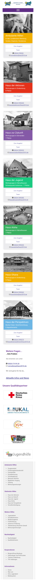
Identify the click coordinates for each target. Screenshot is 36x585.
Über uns (10, 572)
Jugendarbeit (12, 515)
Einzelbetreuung (12, 474)
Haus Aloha (11, 501)
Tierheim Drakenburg (14, 557)
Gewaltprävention (13, 517)
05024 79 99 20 (13, 364)
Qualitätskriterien (13, 540)
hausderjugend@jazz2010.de (18, 200)
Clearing (10, 482)
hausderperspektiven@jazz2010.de (18, 342)
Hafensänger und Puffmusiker (17, 555)
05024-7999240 (18, 103)
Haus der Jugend (13, 499)
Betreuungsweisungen (14, 484)
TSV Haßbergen (12, 559)
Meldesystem (12, 576)
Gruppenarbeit (12, 468)
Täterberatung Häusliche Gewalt (17, 525)
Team (18, 50)
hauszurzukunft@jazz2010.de (18, 152)
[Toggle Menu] (18, 10)
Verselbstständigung (14, 505)
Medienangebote (13, 519)
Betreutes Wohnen (13, 478)
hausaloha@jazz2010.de (18, 247)
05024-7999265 (18, 292)
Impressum (20, 583)
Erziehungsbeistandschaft (15, 470)
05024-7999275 (18, 340)
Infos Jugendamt (13, 574)
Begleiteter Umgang (14, 480)
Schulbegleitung (12, 476)
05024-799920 (18, 53)
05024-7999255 (18, 245)
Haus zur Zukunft (13, 497)
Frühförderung (12, 521)
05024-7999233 (18, 150)
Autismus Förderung (14, 523)
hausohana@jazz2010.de (18, 294)
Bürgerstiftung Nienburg (15, 553)
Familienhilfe (11, 472)
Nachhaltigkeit (12, 538)
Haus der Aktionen (13, 495)
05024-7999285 (18, 198)
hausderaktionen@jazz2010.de (18, 105)
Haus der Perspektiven (14, 503)
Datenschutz (28, 583)
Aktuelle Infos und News (17, 378)
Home (9, 570)
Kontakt (14, 583)
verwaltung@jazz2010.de (18, 55)
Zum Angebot (18, 46)
